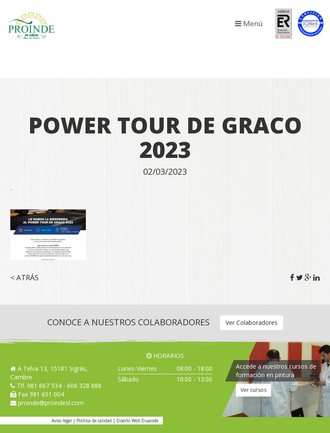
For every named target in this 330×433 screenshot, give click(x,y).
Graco (158, 68)
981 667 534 (44, 386)
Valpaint (309, 68)
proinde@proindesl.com (51, 403)
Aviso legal (62, 421)
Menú (249, 23)
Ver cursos (253, 390)
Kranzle (224, 68)
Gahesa (129, 68)
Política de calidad (94, 421)
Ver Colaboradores (252, 322)
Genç (144, 68)
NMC (274, 68)
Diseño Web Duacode (137, 421)
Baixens (74, 68)
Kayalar (205, 68)
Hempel (175, 68)
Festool (111, 68)
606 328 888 (84, 386)
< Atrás (24, 277)
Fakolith (93, 68)
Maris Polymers (251, 68)
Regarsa (290, 68)
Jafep (190, 68)
